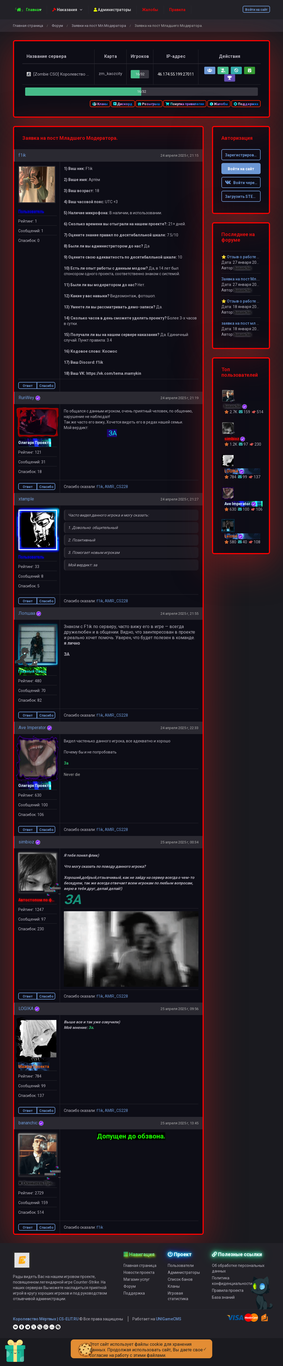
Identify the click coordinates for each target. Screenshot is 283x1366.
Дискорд (122, 104)
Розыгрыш (149, 104)
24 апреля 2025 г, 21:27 (179, 499)
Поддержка (246, 104)
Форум (57, 26)
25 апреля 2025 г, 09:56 (179, 1009)
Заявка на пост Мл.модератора (251, 279)
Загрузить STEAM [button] (242, 196)
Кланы (100, 104)
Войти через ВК (243, 182)
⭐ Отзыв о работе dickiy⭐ (246, 301)
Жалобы (219, 104)
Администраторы (112, 9)
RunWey (26, 397)
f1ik (22, 155)
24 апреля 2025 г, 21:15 (179, 155)
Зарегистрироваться (243, 155)
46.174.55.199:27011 (176, 74)
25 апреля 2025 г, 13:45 (179, 1123)
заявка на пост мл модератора (250, 323)
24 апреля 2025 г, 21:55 (179, 613)
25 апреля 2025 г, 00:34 (179, 842)
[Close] (205, 1345)
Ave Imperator (32, 727)
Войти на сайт (256, 10)
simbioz (26, 842)
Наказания (64, 9)
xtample (26, 499)
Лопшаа (27, 613)
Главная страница (28, 26)
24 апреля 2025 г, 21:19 (179, 398)
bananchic (28, 1122)
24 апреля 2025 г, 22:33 (179, 728)
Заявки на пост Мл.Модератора (99, 26)
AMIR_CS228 (116, 486)
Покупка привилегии (185, 104)
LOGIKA (26, 1008)
